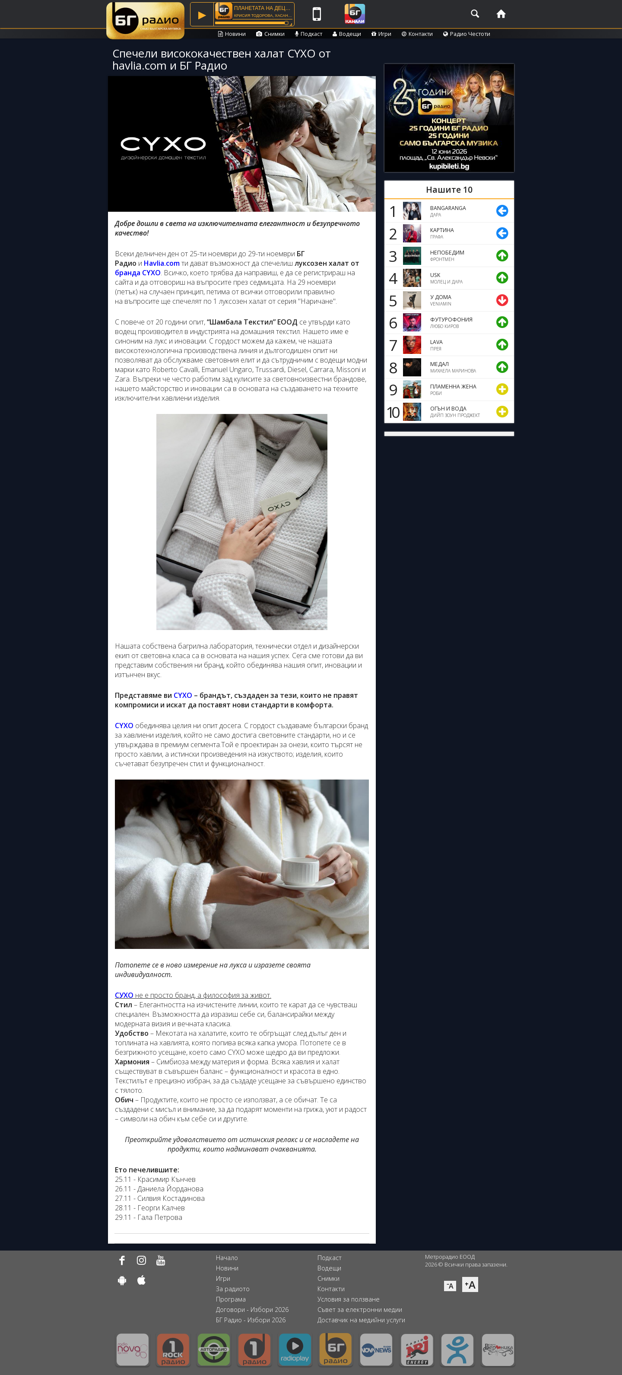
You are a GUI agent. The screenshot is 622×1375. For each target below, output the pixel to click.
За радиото (233, 1289)
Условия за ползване (348, 1299)
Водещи (347, 34)
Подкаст (308, 34)
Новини (232, 34)
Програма (231, 1299)
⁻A (450, 1286)
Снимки (270, 34)
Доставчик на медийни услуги (361, 1320)
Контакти (417, 34)
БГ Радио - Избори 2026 (251, 1320)
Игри (381, 34)
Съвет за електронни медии (359, 1309)
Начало (227, 1258)
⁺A (470, 1284)
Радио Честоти (466, 34)
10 (391, 411)
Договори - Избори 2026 (252, 1309)
